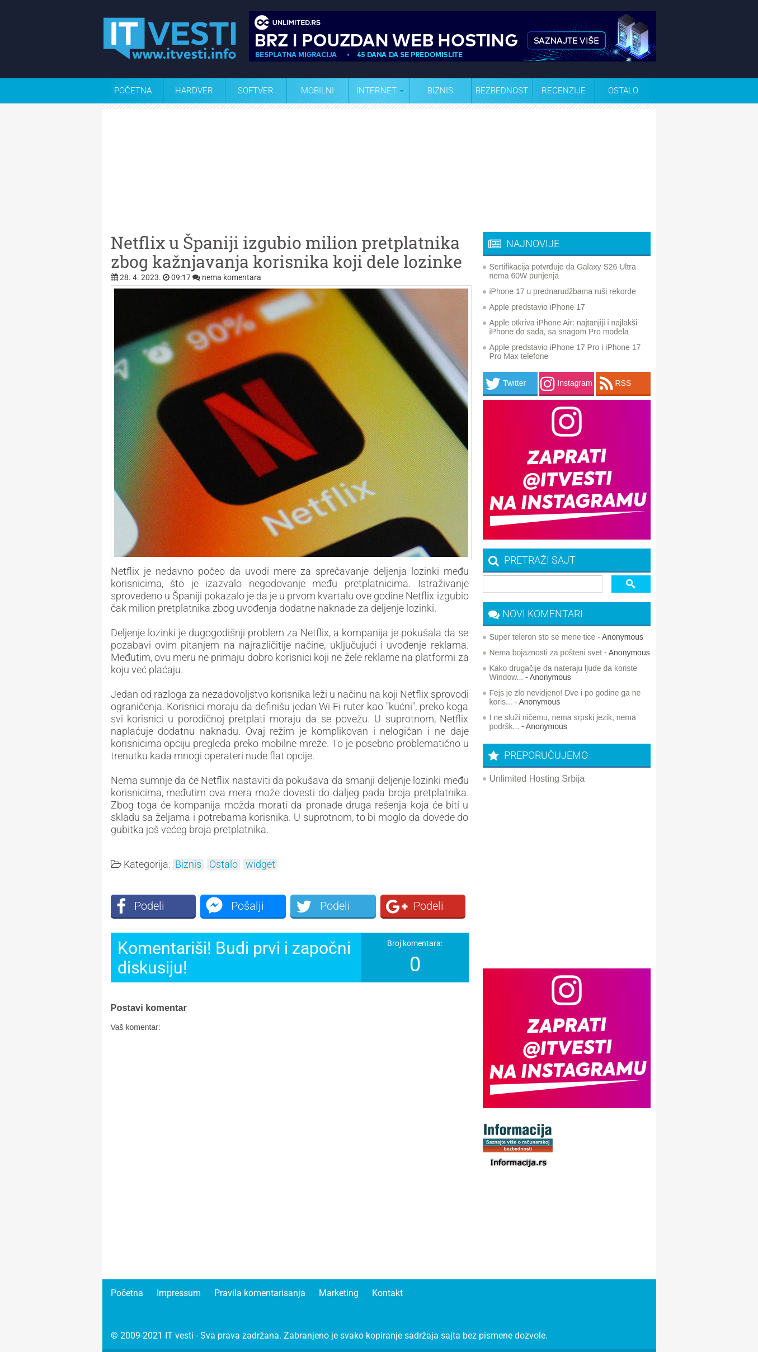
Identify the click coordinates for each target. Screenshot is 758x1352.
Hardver (194, 91)
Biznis (440, 91)
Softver (256, 91)
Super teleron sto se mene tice (542, 636)
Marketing (339, 1293)
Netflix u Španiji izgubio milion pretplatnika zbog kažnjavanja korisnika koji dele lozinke (286, 252)
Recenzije (564, 91)
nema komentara (231, 277)
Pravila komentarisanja (259, 1293)
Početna (133, 91)
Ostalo (223, 864)
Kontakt (387, 1293)
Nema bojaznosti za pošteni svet (545, 652)
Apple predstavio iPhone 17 (537, 306)
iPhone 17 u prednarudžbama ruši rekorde (562, 291)
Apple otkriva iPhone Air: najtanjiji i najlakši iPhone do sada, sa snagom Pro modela (563, 327)
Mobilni (317, 91)
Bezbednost (501, 91)
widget (260, 864)
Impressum (179, 1293)
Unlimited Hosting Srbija (537, 778)
